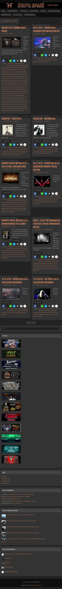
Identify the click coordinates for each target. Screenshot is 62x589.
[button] (3, 60)
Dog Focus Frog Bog (11, 74)
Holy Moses (24, 84)
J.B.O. (21, 86)
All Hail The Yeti (10, 63)
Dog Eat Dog (4, 74)
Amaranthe (16, 63)
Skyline (22, 101)
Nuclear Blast (54, 267)
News (11, 33)
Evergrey (3, 80)
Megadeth (26, 91)
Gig (48, 263)
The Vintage (16, 104)
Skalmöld (13, 101)
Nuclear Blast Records (40, 200)
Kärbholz (6, 87)
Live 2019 (52, 198)
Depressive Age (8, 72)
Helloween (17, 84)
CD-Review (24, 147)
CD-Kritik (19, 147)
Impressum (45, 1)
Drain (25, 74)
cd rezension (10, 147)
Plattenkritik (23, 153)
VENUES (26, 106)
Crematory (15, 71)
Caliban (23, 69)
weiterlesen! (6, 57)
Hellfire (5, 84)
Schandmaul (4, 101)
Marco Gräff (40, 267)
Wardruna (18, 108)
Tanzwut (16, 102)
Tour (37, 270)
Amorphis (21, 63)
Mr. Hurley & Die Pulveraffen (7, 93)
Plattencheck (15, 121)
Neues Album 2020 (11, 153)
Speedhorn (4, 102)
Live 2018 (35, 267)
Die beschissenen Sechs (22, 72)
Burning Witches (18, 69)
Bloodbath (21, 67)
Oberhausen (4, 206)
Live (25, 89)
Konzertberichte (17, 169)
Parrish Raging (16, 95)
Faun (9, 80)
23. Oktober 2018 (7, 285)
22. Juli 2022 (37, 33)
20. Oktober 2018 (38, 285)
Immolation (11, 86)
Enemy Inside (16, 78)
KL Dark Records (8, 558)
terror (20, 102)
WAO (15, 108)
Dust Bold (11, 76)
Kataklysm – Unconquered (44, 118)
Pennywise (21, 95)
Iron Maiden (17, 86)
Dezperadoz (14, 72)
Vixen (3, 108)
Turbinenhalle (16, 210)
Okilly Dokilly (10, 206)
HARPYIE (15, 82)
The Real (11, 104)
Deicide (3, 72)
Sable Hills (12, 99)
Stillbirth (3, 210)
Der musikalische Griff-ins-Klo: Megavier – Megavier (18, 496)
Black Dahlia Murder (17, 199)
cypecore (20, 71)
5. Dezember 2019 (7, 226)
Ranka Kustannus (8, 567)
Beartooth (4, 67)
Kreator (7, 89)
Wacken (6, 108)
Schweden (12, 154)
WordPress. (38, 585)
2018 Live (41, 259)
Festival (16, 80)
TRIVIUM (21, 104)
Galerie (43, 33)
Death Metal (16, 149)
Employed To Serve (9, 78)
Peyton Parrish (17, 97)
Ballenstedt (41, 59)
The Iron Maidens (9, 210)
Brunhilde (13, 69)
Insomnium (23, 202)
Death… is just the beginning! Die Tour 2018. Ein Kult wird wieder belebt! (46, 223)
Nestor (19, 93)
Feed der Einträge (6, 478)
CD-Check (15, 147)
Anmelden (4, 476)
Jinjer (3, 87)
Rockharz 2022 (47, 61)
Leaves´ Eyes (11, 89)
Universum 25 (16, 106)
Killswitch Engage (16, 87)
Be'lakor (26, 65)
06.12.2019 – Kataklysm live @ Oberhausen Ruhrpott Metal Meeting (46, 166)
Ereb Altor (26, 78)
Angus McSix (9, 65)
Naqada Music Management (11, 571)
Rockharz (42, 61)
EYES (7, 80)
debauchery (9, 200)
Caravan (3, 71)
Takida (12, 102)
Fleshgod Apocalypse (22, 200)
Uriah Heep (21, 106)
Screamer (9, 101)
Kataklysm (10, 87)
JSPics (43, 198)
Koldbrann (23, 87)
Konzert (54, 265)
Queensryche (16, 206)
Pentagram (4, 97)
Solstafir (26, 101)
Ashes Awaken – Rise (15, 499)
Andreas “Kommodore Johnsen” (49, 57)
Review (8, 154)
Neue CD (26, 151)
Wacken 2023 (10, 108)
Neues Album (4, 153)
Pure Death (4, 154)
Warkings (23, 108)
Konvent (3, 89)
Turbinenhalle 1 (22, 210)
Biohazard (16, 67)
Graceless (8, 202)
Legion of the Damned (19, 89)
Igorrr (3, 86)
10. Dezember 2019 (38, 172)
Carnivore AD (24, 199)
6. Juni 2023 (5, 33)
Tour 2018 (40, 316)
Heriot (20, 84)
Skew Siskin (18, 101)
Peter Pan (9, 97)
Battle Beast (22, 65)
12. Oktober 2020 (38, 121)
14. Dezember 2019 (7, 169)
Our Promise (9, 95)
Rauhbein (23, 97)
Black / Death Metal (47, 259)
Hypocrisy (46, 265)
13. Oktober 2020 (7, 121)
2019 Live (41, 196)
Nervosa (15, 93)
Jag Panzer (25, 86)
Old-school (45, 268)
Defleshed (24, 71)
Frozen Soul (21, 80)
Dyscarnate (14, 248)
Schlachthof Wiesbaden (52, 268)
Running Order (7, 99)
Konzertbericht (17, 204)
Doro (17, 74)
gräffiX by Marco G (53, 263)
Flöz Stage (4, 202)
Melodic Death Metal (47, 267)
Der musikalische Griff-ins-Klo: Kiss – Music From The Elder (20, 494)
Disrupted (22, 149)
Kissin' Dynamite (9, 204)
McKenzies (21, 91)
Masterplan (16, 91)
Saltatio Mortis (18, 99)
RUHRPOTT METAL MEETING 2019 (12, 208)
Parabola (31, 585)
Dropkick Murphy (5, 76)
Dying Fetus (16, 76)
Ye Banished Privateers (18, 110)
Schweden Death (18, 154)
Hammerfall (10, 82)
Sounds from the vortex (54, 314)
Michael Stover (5, 499)
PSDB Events (7, 562)
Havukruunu (19, 82)
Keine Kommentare (25, 25)
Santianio (23, 99)
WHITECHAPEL (11, 212)
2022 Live (41, 57)
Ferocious (12, 80)
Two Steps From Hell (8, 106)
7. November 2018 (38, 229)
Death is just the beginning (46, 261)
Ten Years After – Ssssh (16, 503)
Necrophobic (22, 204)
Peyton (12, 97)
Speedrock (9, 102)
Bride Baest (7, 69)
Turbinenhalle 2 (5, 212)
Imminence (6, 86)
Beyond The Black (10, 67)
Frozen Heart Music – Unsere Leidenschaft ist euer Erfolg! (17, 554)
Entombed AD (15, 200)
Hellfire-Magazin (11, 84)
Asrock (14, 65)
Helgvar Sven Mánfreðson (49, 149)
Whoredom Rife (9, 110)
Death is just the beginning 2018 (18, 308)
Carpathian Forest (9, 71)
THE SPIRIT (35, 316)
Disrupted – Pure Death (11, 118)
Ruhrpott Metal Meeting (12, 254)
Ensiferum (21, 78)
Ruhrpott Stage (23, 208)
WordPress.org (5, 483)
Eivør (20, 76)
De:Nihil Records (10, 149)
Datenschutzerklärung (55, 1)
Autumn (17, 65)
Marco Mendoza (10, 91)
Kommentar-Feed (6, 481)
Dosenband (20, 74)
